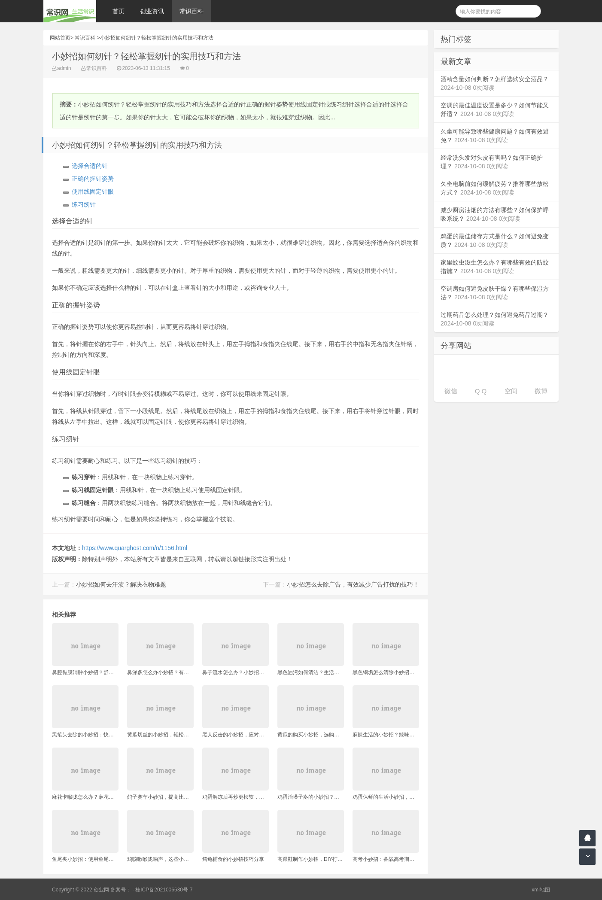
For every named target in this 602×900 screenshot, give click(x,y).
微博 (541, 391)
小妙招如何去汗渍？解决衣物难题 (121, 584)
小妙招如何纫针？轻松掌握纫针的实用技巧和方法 (156, 38)
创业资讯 (152, 11)
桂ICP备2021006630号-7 (163, 890)
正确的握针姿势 (93, 178)
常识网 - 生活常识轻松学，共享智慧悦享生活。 (69, 11)
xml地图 (541, 890)
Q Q (481, 391)
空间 (511, 391)
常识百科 (191, 11)
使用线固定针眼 (93, 191)
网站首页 (60, 38)
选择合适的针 (90, 165)
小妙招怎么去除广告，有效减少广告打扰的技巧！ (353, 584)
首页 (118, 11)
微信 (450, 391)
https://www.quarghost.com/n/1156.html (134, 547)
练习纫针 (84, 204)
